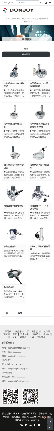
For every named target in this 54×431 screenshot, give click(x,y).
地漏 (31, 337)
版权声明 (43, 413)
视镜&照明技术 (41, 18)
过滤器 (23, 337)
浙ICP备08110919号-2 (32, 417)
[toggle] (48, 10)
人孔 (15, 337)
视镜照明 (26, 54)
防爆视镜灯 (9, 287)
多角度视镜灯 (10, 246)
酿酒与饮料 (27, 18)
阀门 (15, 334)
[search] (41, 2)
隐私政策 (16, 417)
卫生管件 (41, 337)
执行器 (47, 331)
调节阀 (6, 334)
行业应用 (16, 18)
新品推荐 (19, 331)
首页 (8, 18)
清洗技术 (36, 334)
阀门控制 (36, 331)
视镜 (26, 49)
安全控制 (24, 334)
